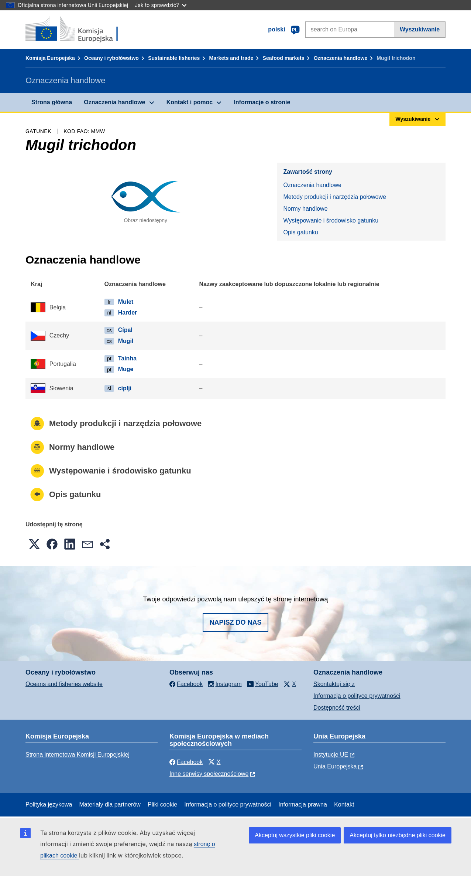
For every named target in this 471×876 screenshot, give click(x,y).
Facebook (186, 762)
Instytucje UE (330, 754)
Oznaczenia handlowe (340, 58)
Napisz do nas (235, 622)
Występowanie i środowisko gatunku (330, 220)
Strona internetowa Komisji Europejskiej (77, 754)
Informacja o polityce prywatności (356, 696)
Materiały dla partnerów (110, 804)
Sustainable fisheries (174, 58)
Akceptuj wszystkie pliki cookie (295, 835)
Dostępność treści (336, 707)
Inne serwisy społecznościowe (208, 774)
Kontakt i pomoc (189, 102)
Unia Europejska (335, 766)
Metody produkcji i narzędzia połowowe (334, 197)
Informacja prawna (302, 804)
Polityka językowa (48, 804)
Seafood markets (284, 58)
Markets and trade (231, 58)
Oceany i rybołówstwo (111, 58)
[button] (34, 544)
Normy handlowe (305, 209)
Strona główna (51, 102)
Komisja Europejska (50, 58)
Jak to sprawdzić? (160, 5)
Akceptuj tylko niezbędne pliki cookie (398, 835)
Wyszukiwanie (420, 29)
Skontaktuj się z (334, 684)
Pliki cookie (162, 804)
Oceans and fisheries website (64, 684)
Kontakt (344, 804)
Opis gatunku (300, 232)
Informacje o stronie (262, 102)
